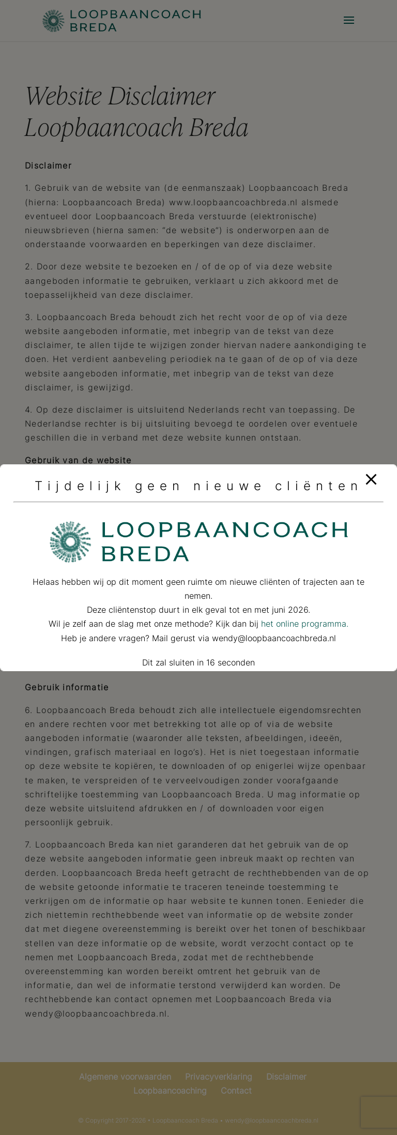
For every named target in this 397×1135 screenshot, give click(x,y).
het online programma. (304, 623)
